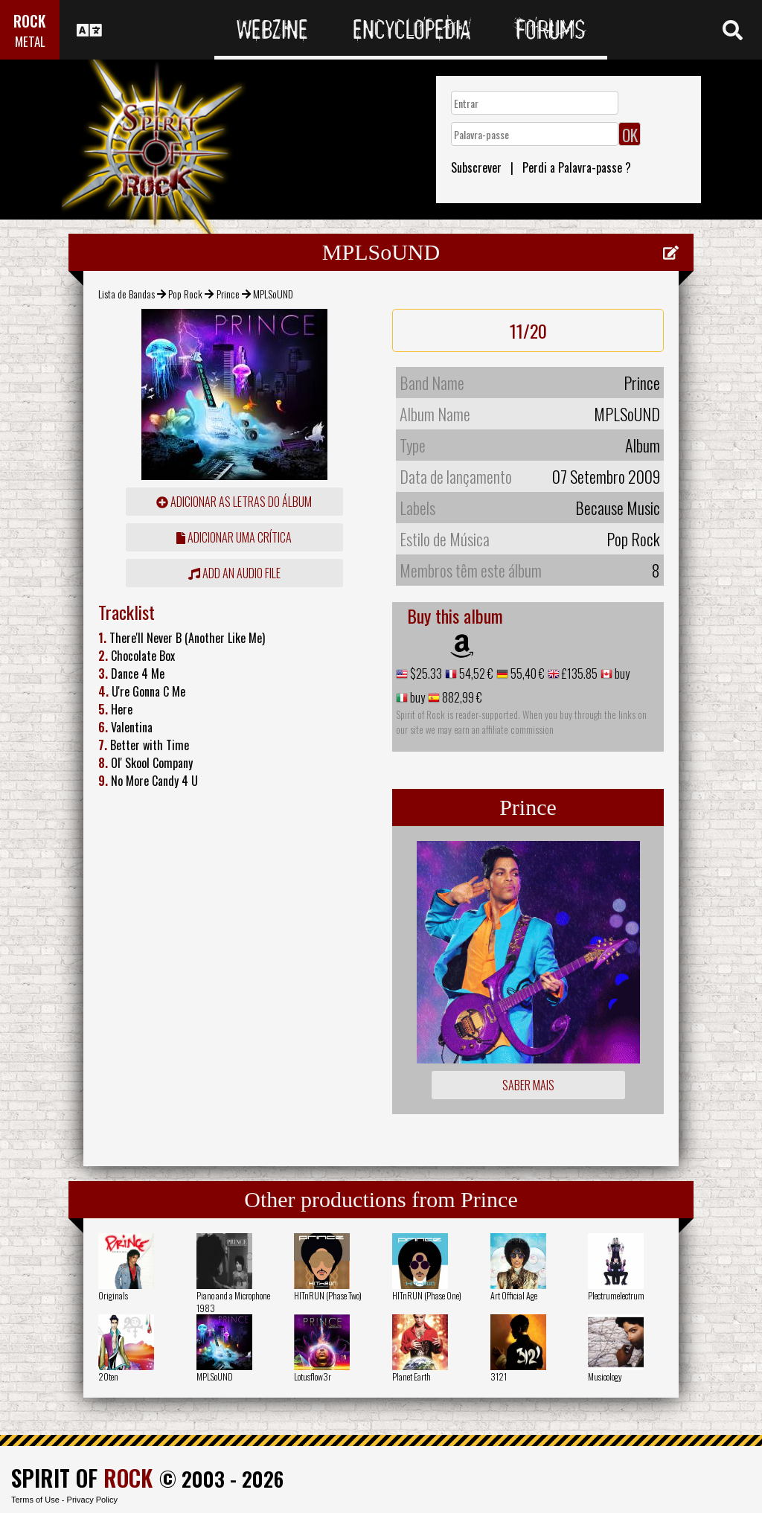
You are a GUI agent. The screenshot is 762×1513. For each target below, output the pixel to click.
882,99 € (461, 697)
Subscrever (476, 167)
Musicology (605, 1376)
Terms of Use (35, 1499)
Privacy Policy (92, 1499)
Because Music (617, 507)
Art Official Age (513, 1295)
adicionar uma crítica (234, 537)
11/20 (528, 330)
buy (621, 673)
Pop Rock (185, 293)
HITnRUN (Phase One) (426, 1295)
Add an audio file (234, 573)
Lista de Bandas (126, 293)
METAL (30, 41)
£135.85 (579, 673)
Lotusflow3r (312, 1376)
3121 (498, 1376)
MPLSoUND (214, 1376)
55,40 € (526, 673)
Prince (228, 293)
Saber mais (528, 1085)
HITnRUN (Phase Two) (328, 1295)
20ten (108, 1376)
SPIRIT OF (82, 1477)
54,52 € (475, 673)
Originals (113, 1295)
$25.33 (425, 673)
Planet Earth (411, 1376)
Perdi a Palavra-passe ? (576, 167)
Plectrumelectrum (616, 1295)
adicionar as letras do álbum (234, 502)
